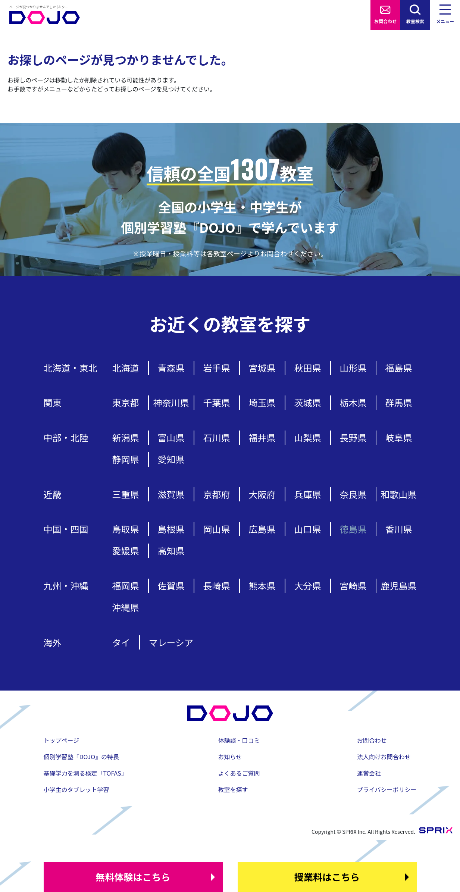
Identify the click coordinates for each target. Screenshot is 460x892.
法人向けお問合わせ (384, 756)
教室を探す (233, 789)
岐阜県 (398, 437)
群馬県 (398, 402)
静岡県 (125, 459)
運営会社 (369, 773)
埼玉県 (262, 402)
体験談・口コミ (239, 740)
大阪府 (262, 494)
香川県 (398, 528)
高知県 (171, 550)
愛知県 (171, 459)
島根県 (171, 528)
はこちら (133, 877)
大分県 (307, 585)
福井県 (262, 437)
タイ (121, 642)
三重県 (125, 494)
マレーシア (171, 642)
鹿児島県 (399, 585)
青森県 (171, 367)
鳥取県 (125, 528)
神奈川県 (171, 402)
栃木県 (353, 402)
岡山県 (216, 528)
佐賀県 (171, 585)
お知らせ (230, 756)
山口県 (307, 528)
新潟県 (125, 437)
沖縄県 (125, 607)
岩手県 (216, 367)
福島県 (398, 367)
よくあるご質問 (239, 773)
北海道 (125, 367)
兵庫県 (307, 494)
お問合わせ (385, 21)
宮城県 (262, 367)
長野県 (353, 437)
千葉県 (216, 402)
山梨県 (307, 437)
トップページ (61, 740)
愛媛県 (125, 550)
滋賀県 (171, 494)
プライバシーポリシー (387, 789)
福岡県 (125, 585)
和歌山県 (399, 494)
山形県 (353, 367)
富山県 (171, 437)
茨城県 (307, 402)
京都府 (216, 494)
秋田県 (307, 367)
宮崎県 (353, 585)
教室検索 (415, 21)
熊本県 (262, 585)
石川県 (216, 437)
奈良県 (353, 494)
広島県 (262, 528)
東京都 (125, 402)
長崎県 (216, 585)
